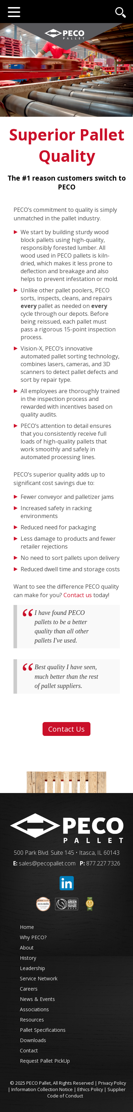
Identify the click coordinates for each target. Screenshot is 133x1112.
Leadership (32, 968)
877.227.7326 (103, 863)
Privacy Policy (112, 1083)
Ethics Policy (90, 1089)
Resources (32, 1019)
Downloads (33, 1040)
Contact (29, 1050)
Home (27, 927)
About (27, 947)
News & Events (37, 999)
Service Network (38, 978)
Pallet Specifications (43, 1029)
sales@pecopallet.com (47, 863)
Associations (34, 1009)
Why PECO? (33, 937)
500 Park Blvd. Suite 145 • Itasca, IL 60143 (67, 853)
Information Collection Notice (42, 1089)
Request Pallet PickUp (45, 1060)
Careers (29, 988)
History (28, 957)
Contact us (77, 595)
